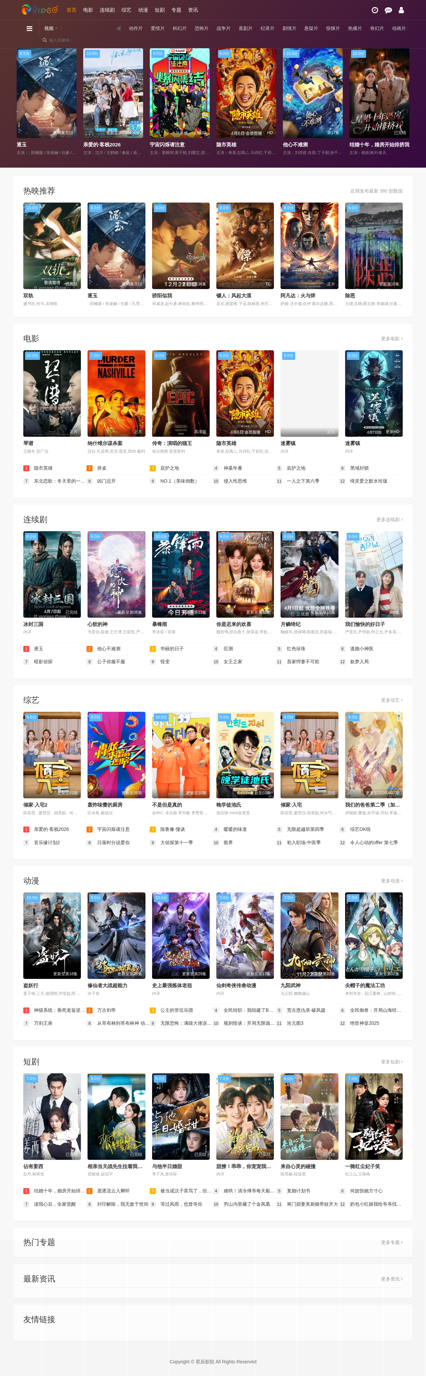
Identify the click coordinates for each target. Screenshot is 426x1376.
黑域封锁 (354, 468)
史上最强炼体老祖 (172, 985)
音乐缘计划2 (41, 843)
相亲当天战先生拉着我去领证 (120, 1166)
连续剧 (107, 10)
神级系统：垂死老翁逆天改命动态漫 (55, 1010)
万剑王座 (38, 1023)
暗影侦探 (38, 662)
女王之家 (227, 662)
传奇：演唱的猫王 (172, 443)
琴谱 (28, 443)
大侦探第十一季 (171, 843)
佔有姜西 (33, 1166)
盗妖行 (30, 985)
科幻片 (180, 28)
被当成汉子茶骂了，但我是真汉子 (181, 1191)
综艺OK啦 (355, 830)
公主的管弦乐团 (171, 1010)
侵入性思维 (230, 481)
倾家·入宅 (291, 805)
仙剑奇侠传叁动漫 (236, 985)
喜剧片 (246, 28)
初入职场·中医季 (298, 843)
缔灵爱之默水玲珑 (363, 481)
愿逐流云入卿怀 (108, 1191)
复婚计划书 (293, 1191)
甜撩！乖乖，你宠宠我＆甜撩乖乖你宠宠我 (263, 1166)
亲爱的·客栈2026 (102, 144)
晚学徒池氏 (228, 805)
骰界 (223, 843)
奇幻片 (377, 28)
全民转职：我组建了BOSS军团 (244, 1010)
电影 (88, 10)
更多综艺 (392, 700)
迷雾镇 (288, 443)
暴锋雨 (159, 624)
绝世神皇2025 (359, 1023)
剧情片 (290, 28)
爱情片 (158, 28)
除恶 (350, 295)
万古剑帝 (101, 1010)
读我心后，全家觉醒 (49, 1204)
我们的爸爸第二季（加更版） (377, 805)
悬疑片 (311, 28)
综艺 (126, 10)
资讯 (193, 10)
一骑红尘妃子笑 (362, 1166)
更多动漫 (392, 880)
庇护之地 (164, 468)
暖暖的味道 (230, 830)
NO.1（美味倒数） (174, 481)
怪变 (160, 662)
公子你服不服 (106, 662)
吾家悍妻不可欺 (298, 662)
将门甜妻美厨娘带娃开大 (307, 1204)
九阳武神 (291, 985)
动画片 (399, 28)
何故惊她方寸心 (361, 1191)
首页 (72, 10)
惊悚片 (333, 28)
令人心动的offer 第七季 (368, 843)
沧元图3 (290, 1023)
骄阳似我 (162, 295)
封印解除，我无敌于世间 (117, 1204)
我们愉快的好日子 (365, 624)
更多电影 (392, 338)
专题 (176, 10)
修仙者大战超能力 (107, 985)
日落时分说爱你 (108, 843)
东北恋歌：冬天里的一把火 (55, 481)
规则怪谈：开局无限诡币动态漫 (244, 1023)
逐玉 (22, 144)
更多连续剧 (389, 519)
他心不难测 (295, 144)
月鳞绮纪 (291, 624)
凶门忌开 (101, 481)
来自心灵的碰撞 (298, 1166)
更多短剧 (392, 1061)
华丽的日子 (167, 649)
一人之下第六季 (298, 481)
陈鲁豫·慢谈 (167, 830)
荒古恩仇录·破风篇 (300, 1010)
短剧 (160, 10)
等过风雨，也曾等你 (176, 1204)
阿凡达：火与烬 (298, 295)
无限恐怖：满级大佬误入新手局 (181, 1023)
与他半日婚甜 (167, 1166)
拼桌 (96, 468)
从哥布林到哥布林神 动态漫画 (118, 1023)
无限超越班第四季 (300, 830)
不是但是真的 (167, 805)
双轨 (28, 295)
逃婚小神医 (356, 649)
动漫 (143, 10)
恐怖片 (202, 28)
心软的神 (97, 624)
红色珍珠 (291, 649)
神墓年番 (227, 468)
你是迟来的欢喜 (233, 624)
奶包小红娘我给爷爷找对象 (371, 1204)
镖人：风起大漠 (233, 295)
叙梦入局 (354, 662)
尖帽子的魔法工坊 (365, 985)
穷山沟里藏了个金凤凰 (241, 1204)
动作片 (136, 28)
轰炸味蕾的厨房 (105, 805)
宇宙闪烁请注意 (167, 144)
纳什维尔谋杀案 (105, 443)
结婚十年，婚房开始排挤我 (379, 144)
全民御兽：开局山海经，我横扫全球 (371, 1010)
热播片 (355, 28)
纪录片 (268, 28)
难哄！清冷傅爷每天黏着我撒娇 (244, 1191)
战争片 (224, 28)
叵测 (223, 649)
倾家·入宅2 (35, 805)
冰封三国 (33, 624)
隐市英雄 (226, 144)
